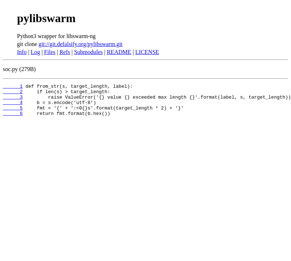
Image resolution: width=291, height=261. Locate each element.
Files (49, 52)
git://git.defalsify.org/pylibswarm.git (81, 44)
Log (35, 52)
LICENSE (147, 52)
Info (22, 52)
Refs (64, 52)
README (119, 52)
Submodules (88, 52)
